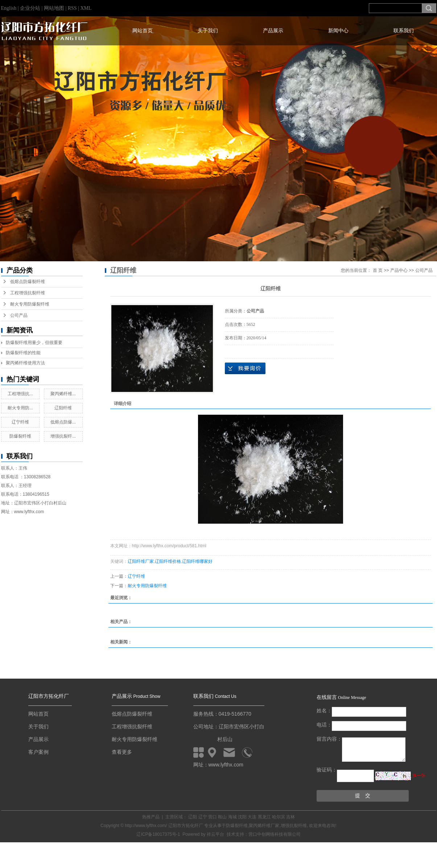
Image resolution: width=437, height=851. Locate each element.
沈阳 (242, 816)
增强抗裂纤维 (294, 825)
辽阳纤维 (63, 407)
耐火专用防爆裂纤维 (29, 304)
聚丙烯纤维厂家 (264, 825)
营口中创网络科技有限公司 (274, 834)
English (9, 8)
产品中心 (399, 270)
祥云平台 (215, 834)
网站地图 (55, 8)
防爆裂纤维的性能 (23, 352)
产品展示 (273, 30)
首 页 (378, 270)
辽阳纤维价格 (168, 561)
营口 (212, 816)
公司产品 (19, 315)
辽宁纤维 (20, 422)
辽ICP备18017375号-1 (158, 834)
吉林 (290, 816)
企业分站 (30, 8)
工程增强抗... (20, 393)
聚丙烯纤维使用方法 (25, 362)
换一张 (418, 775)
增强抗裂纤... (63, 436)
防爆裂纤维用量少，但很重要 (34, 342)
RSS (72, 8)
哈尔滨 (278, 816)
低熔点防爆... (63, 422)
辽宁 (202, 816)
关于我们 (208, 30)
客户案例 (38, 752)
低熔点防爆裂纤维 (27, 281)
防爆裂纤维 (20, 436)
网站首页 (142, 30)
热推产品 (151, 816)
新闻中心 (338, 30)
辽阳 (192, 816)
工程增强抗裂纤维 (27, 292)
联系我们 (403, 30)
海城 (232, 816)
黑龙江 (264, 816)
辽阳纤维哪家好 (197, 561)
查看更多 (122, 752)
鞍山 (222, 816)
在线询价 (245, 368)
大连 (252, 816)
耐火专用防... (20, 407)
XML (85, 8)
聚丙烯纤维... (63, 393)
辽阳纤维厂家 (141, 561)
